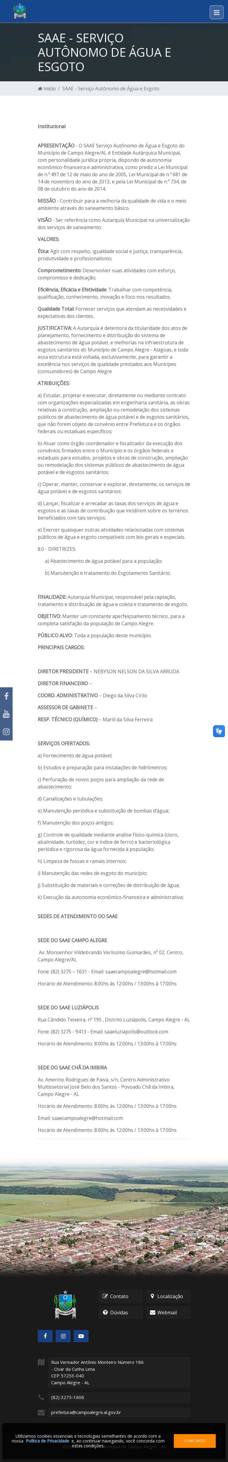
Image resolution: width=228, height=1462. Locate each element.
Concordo (195, 1440)
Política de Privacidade (47, 1441)
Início (47, 88)
